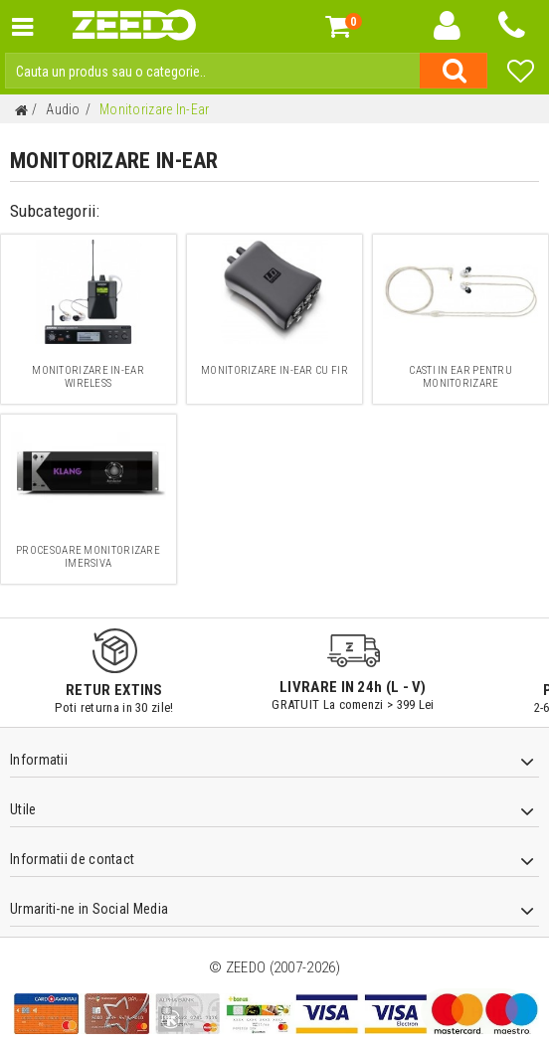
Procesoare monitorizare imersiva (88, 557)
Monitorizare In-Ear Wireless (88, 377)
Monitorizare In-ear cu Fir (274, 370)
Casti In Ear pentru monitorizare (460, 377)
